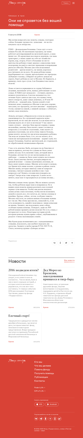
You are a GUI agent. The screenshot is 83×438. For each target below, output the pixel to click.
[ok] (60, 243)
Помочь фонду (42, 370)
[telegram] (72, 243)
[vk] (54, 243)
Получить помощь (44, 373)
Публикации (12, 16)
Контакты (39, 381)
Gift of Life (40, 391)
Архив (22, 16)
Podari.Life (39, 388)
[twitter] (66, 243)
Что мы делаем (42, 366)
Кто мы (38, 362)
